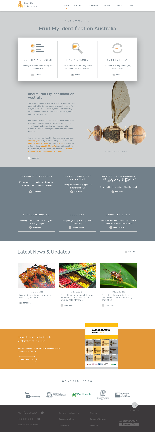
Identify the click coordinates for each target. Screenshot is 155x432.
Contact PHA (64, 425)
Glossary (108, 5)
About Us (35, 158)
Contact (131, 5)
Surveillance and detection (69, 413)
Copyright (94, 425)
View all (131, 252)
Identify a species (28, 412)
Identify (77, 5)
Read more (37, 192)
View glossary (78, 227)
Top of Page (134, 410)
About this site (119, 227)
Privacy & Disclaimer (98, 419)
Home (66, 5)
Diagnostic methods (66, 419)
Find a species (92, 5)
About (119, 5)
